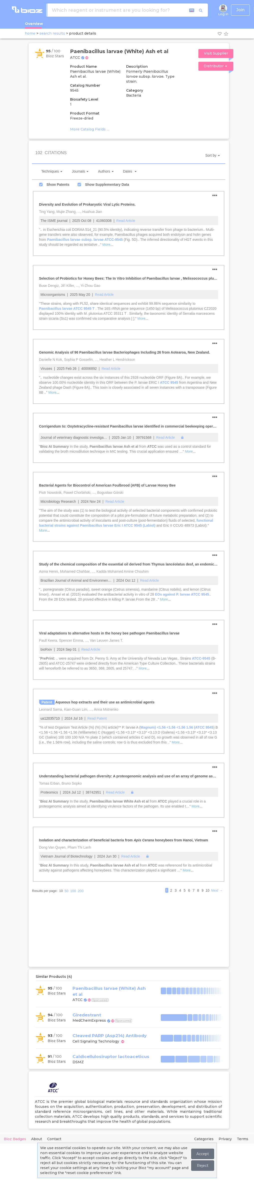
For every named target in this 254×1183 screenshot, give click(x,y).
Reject (202, 1165)
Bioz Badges (15, 1139)
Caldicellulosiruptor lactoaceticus (111, 1056)
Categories (204, 1139)
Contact (54, 1139)
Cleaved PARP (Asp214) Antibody (110, 1035)
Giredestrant (87, 1014)
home (30, 33)
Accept (202, 1154)
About (36, 1139)
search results (52, 33)
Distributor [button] (215, 66)
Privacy (225, 1139)
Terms (242, 1139)
